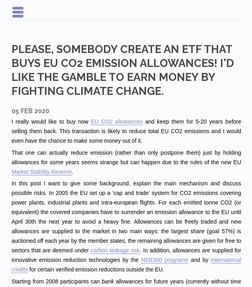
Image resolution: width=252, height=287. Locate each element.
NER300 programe (164, 260)
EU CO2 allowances (117, 121)
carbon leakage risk (115, 250)
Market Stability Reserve (42, 172)
